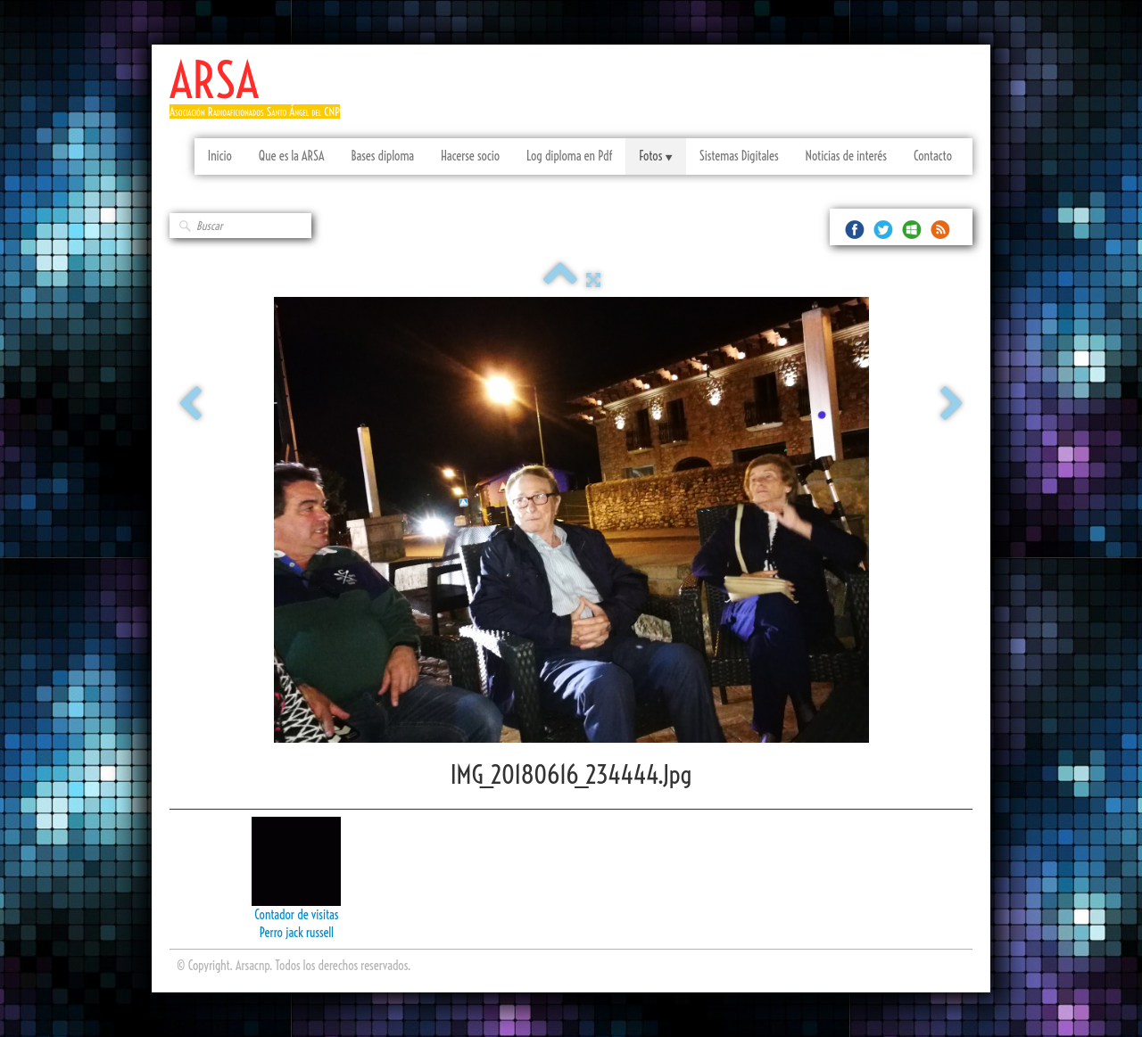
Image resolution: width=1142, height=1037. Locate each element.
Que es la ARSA (292, 156)
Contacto (933, 156)
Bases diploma (382, 156)
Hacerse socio (470, 156)
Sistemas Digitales (739, 156)
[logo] (261, 95)
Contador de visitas (296, 915)
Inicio (220, 156)
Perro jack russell (297, 933)
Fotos (655, 156)
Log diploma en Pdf (569, 156)
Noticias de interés (846, 156)
